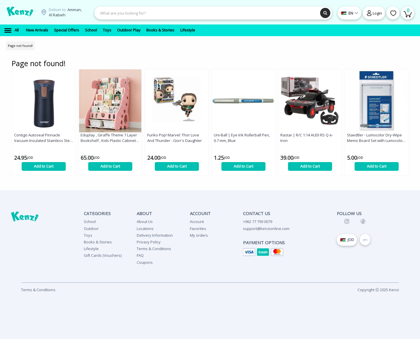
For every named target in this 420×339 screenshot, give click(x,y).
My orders (199, 235)
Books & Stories (98, 242)
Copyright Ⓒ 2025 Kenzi (378, 289)
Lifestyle (91, 248)
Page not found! (20, 45)
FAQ (140, 255)
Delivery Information (155, 235)
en (365, 239)
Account (197, 221)
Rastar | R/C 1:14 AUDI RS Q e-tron (306, 137)
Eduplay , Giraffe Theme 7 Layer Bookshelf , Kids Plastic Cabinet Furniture (109, 137)
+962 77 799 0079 (257, 221)
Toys (88, 235)
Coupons (145, 262)
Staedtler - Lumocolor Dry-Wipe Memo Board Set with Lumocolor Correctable (375, 137)
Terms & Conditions (154, 248)
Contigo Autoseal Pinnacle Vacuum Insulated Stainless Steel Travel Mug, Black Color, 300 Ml (43, 137)
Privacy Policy (149, 242)
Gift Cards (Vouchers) (103, 255)
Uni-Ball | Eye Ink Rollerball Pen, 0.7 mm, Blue (242, 137)
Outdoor (91, 228)
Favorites (198, 228)
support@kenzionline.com (266, 228)
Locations (145, 228)
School (90, 221)
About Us (145, 221)
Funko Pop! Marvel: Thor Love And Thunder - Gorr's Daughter (174, 137)
